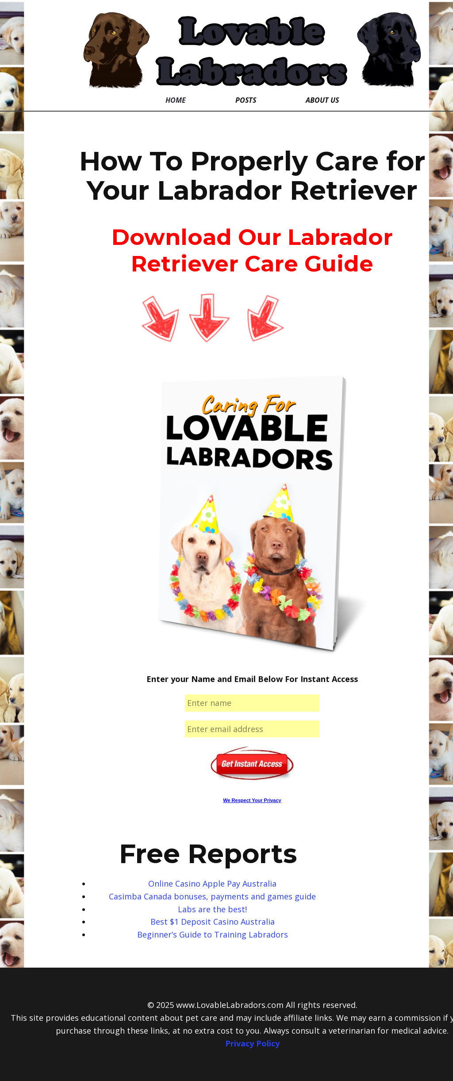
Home (175, 100)
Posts (245, 100)
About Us (322, 100)
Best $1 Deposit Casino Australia (212, 921)
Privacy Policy (252, 1043)
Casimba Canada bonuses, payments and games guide (212, 896)
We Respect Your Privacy (252, 800)
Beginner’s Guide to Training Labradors (212, 934)
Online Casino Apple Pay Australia (212, 883)
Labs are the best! (212, 909)
